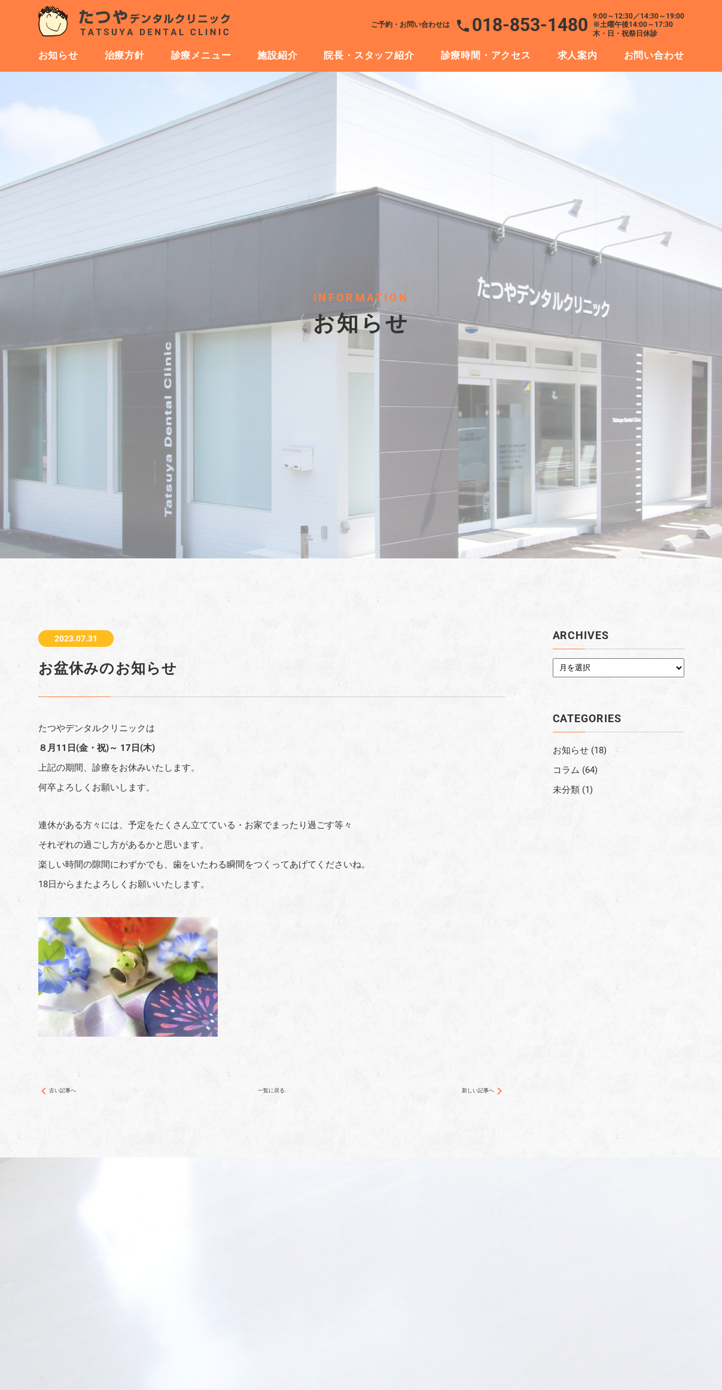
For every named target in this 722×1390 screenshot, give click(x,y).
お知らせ (58, 55)
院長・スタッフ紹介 (369, 55)
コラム (566, 770)
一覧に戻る (271, 1095)
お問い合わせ (654, 55)
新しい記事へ (472, 1095)
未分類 (566, 789)
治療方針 (125, 55)
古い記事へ (66, 1095)
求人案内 (578, 55)
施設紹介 (277, 55)
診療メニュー (201, 55)
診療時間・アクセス (486, 55)
